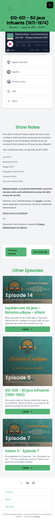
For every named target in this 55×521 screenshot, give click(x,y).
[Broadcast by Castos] (10, 50)
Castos (37, 516)
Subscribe (34, 50)
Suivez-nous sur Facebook (15, 213)
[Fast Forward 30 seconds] (29, 45)
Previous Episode (12, 252)
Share (45, 50)
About (8, 499)
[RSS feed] (21, 483)
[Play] (10, 44)
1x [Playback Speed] (23, 45)
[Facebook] (33, 483)
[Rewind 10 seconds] (17, 45)
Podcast (9, 492)
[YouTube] (27, 483)
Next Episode (40, 252)
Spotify (39, 201)
